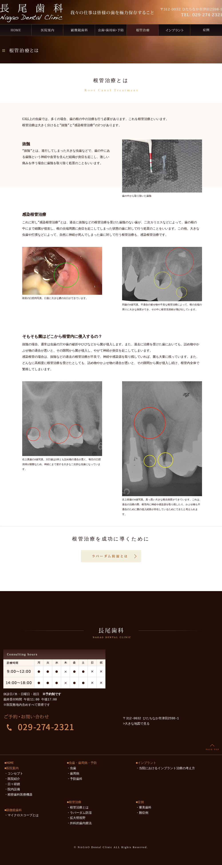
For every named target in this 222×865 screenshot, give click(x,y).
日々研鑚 (14, 784)
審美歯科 (145, 808)
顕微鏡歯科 (79, 30)
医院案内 (47, 30)
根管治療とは (79, 808)
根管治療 (143, 30)
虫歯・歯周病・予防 (111, 30)
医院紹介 (14, 779)
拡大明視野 (77, 818)
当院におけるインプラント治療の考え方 (167, 768)
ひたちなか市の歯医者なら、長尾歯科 (16, 30)
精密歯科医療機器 (20, 795)
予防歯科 (76, 779)
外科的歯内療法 (81, 823)
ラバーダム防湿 (81, 813)
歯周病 (74, 774)
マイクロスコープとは (23, 815)
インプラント (174, 30)
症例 (206, 30)
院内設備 (14, 789)
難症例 (143, 813)
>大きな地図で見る (136, 724)
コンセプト (15, 774)
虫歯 (73, 768)
